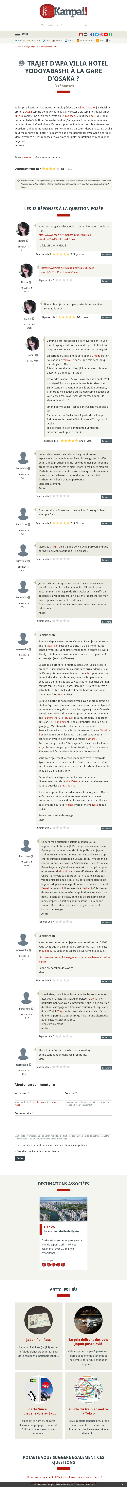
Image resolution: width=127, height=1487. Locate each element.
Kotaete (18, 46)
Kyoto (91, 107)
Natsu (21, 240)
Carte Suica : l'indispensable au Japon (39, 1411)
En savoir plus (90, 1484)
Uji (42, 747)
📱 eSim (110, 40)
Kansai (45, 888)
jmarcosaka (21, 649)
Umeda (96, 355)
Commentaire (24, 1113)
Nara (95, 804)
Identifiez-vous (38, 1102)
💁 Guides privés (85, 40)
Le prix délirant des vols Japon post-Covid (88, 1342)
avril (93, 998)
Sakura (81, 107)
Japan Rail (52, 645)
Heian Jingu (59, 722)
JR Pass (19, 116)
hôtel (94, 116)
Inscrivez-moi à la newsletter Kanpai (38, 1151)
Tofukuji (68, 717)
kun (55, 546)
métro (66, 360)
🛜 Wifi (99, 40)
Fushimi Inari (51, 717)
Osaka (28, 111)
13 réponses (63, 86)
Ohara (91, 738)
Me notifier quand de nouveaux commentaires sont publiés (52, 1145)
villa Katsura (73, 781)
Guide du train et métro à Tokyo (88, 1411)
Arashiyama (68, 785)
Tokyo (60, 1011)
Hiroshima (64, 871)
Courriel (71, 1093)
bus (89, 673)
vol (61, 888)
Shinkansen (68, 116)
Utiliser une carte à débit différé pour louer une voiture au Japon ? (63, 1477)
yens (59, 694)
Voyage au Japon (31, 46)
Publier (19, 1158)
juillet (45, 950)
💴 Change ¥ (33, 40)
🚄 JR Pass (69, 40)
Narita (85, 888)
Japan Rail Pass (38, 1340)
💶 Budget (20, 40)
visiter (69, 804)
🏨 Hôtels (57, 40)
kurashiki (26, 157)
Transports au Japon (49, 46)
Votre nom (22, 1093)
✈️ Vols (46, 40)
